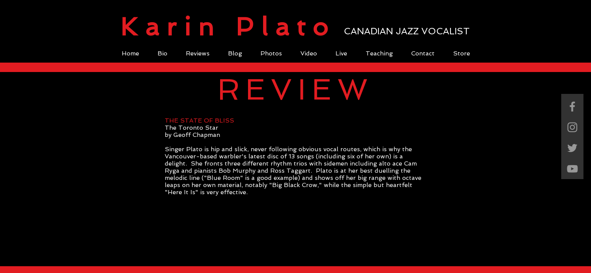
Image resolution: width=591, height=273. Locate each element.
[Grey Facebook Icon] (572, 106)
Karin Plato (227, 26)
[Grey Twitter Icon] (572, 148)
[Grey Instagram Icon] (572, 127)
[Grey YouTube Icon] (572, 168)
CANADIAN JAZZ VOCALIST (407, 31)
